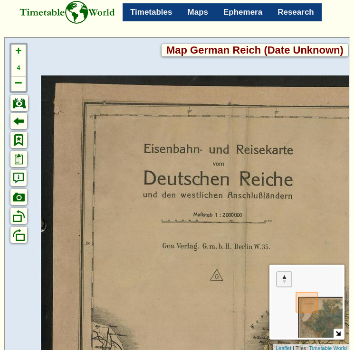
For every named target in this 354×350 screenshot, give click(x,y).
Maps (198, 12)
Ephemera (242, 12)
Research (295, 12)
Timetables (151, 12)
